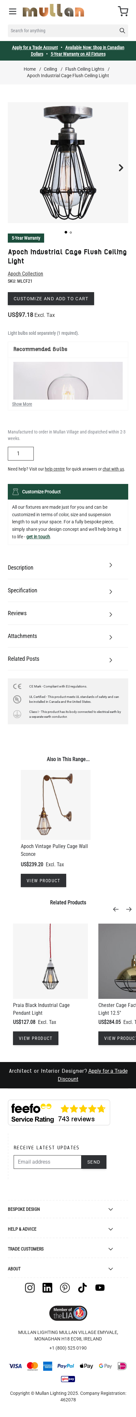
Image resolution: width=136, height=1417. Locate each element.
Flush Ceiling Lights (84, 69)
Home (30, 69)
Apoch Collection (25, 274)
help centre (55, 469)
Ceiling (50, 69)
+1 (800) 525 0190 (68, 1348)
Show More (22, 404)
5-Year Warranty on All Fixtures (78, 54)
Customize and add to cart (51, 298)
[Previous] (118, 909)
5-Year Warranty (26, 238)
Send (94, 1162)
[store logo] (53, 10)
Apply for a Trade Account (35, 47)
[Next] (131, 909)
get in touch (38, 536)
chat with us (113, 469)
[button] (66, 232)
